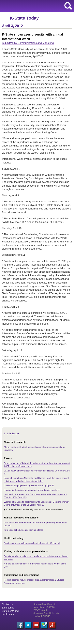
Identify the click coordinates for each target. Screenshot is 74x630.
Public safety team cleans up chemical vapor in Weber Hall (32, 543)
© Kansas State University (46, 613)
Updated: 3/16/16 (42, 616)
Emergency (8, 607)
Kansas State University (36, 6)
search (68, 6)
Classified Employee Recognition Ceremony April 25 (29, 485)
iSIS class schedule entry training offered (23, 530)
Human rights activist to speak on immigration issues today (32, 490)
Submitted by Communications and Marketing (28, 42)
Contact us (7, 604)
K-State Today (24, 18)
